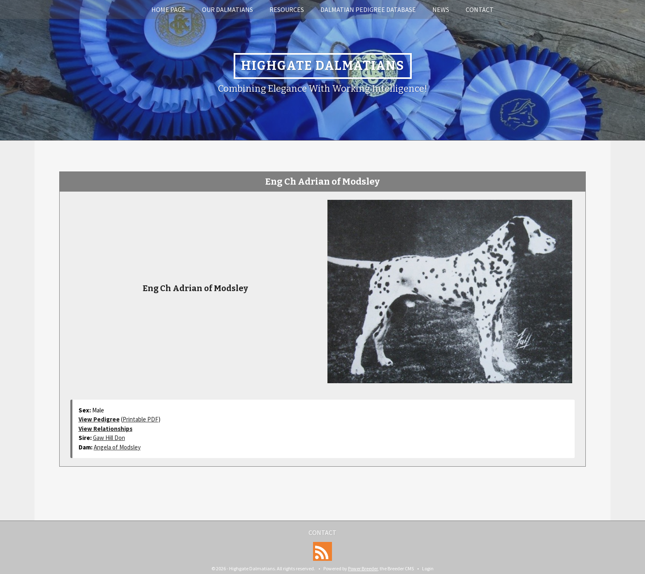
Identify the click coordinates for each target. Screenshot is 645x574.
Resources (286, 9)
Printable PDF (140, 419)
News (440, 9)
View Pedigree (99, 419)
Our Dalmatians (227, 9)
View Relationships (105, 429)
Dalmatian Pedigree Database (368, 9)
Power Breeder (363, 568)
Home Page (168, 9)
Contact (480, 9)
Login (428, 568)
